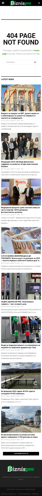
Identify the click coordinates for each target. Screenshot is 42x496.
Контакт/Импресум (24, 494)
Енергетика (6, 180)
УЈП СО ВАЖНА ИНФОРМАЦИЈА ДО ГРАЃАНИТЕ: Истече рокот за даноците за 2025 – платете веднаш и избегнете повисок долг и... (21, 258)
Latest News (7, 79)
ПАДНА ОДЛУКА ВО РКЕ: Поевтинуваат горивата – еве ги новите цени (17, 303)
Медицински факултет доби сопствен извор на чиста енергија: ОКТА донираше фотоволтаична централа (20, 210)
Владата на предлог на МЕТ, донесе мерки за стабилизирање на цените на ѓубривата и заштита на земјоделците (20, 115)
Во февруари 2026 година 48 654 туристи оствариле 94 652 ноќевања (18, 392)
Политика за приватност (9, 494)
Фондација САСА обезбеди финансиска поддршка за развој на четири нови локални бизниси (19, 164)
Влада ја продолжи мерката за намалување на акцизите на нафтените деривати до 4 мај (20, 346)
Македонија (6, 134)
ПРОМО (5, 86)
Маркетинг (35, 494)
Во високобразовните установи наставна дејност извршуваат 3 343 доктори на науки (19, 436)
